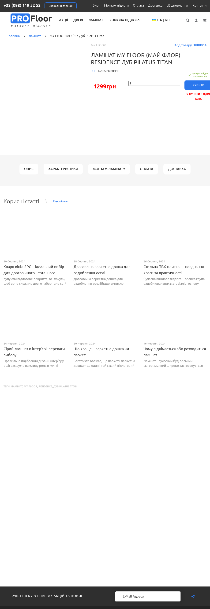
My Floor (98, 49)
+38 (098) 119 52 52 (22, 5)
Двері (97, 20)
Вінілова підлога (143, 20)
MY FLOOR (30, 390)
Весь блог (60, 205)
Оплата (138, 5)
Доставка (155, 5)
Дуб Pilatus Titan (65, 390)
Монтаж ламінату (109, 173)
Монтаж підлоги (116, 5)
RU (182, 25)
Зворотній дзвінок (60, 5)
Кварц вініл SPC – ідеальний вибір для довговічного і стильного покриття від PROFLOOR (34, 277)
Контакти (199, 5)
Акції (83, 20)
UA (174, 25)
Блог (96, 5)
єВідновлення (177, 5)
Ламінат (115, 20)
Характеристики (63, 173)
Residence (45, 390)
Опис (29, 173)
